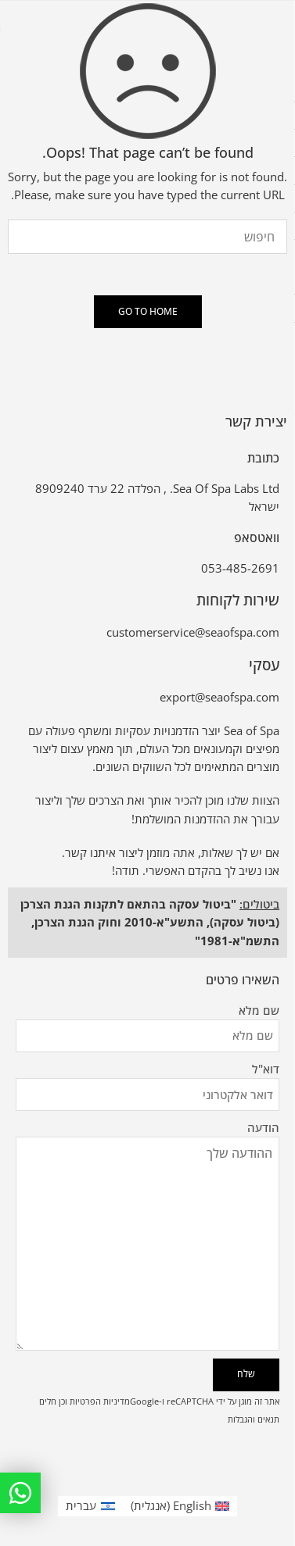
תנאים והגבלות (253, 1419)
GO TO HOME (148, 311)
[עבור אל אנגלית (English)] (180, 1506)
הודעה (147, 1137)
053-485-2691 (240, 568)
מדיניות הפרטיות (100, 1401)
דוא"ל (147, 1070)
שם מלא (147, 1011)
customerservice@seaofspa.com (192, 632)
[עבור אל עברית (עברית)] (90, 1506)
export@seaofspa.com (219, 697)
